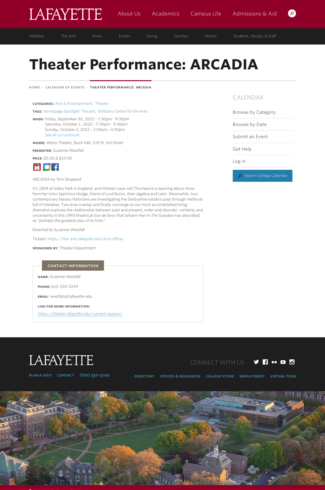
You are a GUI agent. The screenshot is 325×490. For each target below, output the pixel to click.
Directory (144, 376)
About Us (129, 14)
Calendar (248, 97)
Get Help (242, 149)
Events (124, 36)
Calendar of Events (65, 87)
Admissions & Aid (255, 14)
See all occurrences (62, 135)
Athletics (36, 36)
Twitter (256, 362)
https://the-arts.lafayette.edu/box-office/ (86, 239)
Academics (165, 14)
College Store (220, 376)
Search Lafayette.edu (292, 14)
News (97, 36)
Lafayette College (65, 16)
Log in (239, 161)
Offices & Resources (180, 376)
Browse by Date (250, 124)
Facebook (265, 362)
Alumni (211, 36)
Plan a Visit (40, 375)
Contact (65, 375)
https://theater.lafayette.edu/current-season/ (80, 313)
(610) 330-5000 (95, 375)
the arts (89, 111)
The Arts (68, 36)
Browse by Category (254, 112)
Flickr (274, 362)
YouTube (283, 362)
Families (181, 36)
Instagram (292, 362)
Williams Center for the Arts (122, 111)
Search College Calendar (265, 175)
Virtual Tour (283, 376)
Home (34, 87)
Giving (152, 36)
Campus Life (206, 14)
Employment (252, 376)
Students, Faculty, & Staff (254, 36)
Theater (102, 103)
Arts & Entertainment (74, 103)
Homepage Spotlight (61, 111)
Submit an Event (250, 136)
